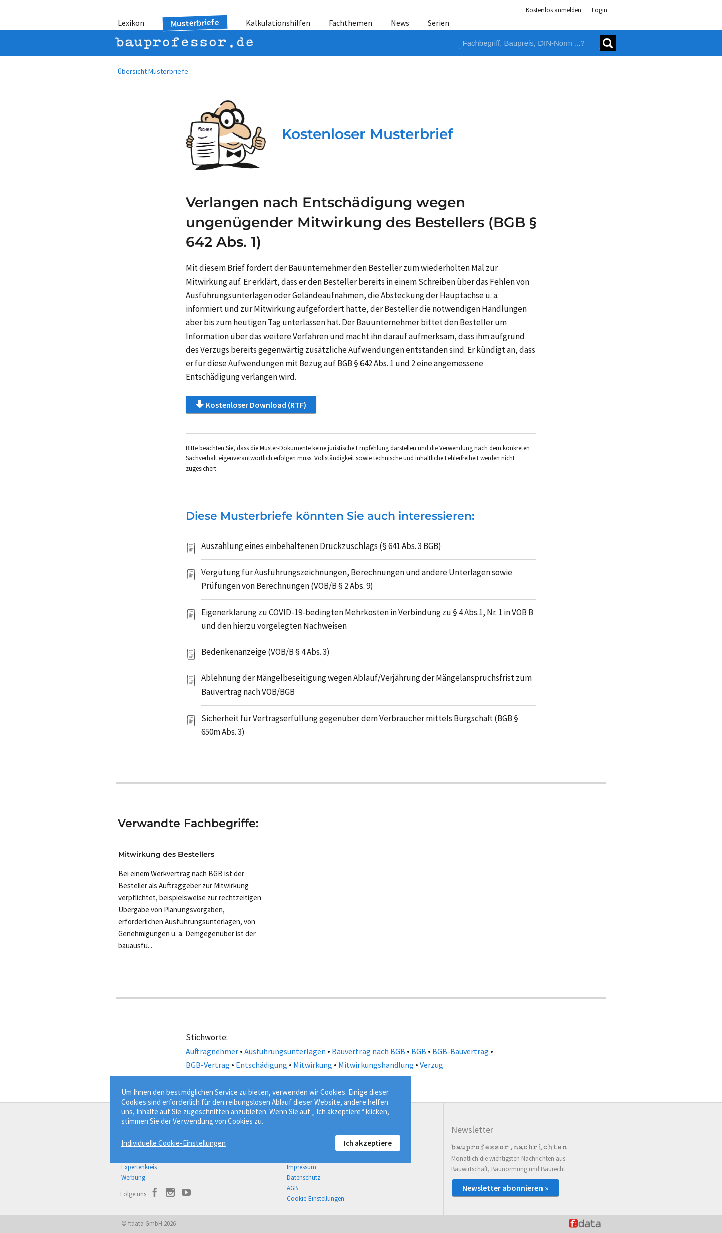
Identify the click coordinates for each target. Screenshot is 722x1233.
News (400, 23)
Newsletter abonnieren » (505, 1188)
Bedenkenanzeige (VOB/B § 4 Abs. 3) (265, 651)
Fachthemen (350, 23)
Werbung (133, 1177)
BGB (418, 1051)
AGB (292, 1188)
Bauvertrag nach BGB (368, 1051)
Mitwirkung (312, 1065)
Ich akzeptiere (368, 1143)
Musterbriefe (195, 23)
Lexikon (131, 23)
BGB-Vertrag (208, 1065)
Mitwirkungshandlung (376, 1065)
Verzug (431, 1065)
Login (599, 10)
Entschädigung (261, 1065)
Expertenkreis (139, 1167)
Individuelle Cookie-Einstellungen (173, 1143)
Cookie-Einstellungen (315, 1198)
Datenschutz (303, 1177)
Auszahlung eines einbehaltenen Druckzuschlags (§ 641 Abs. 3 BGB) (321, 546)
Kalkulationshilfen (278, 23)
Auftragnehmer (212, 1051)
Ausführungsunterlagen (285, 1051)
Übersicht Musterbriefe (153, 71)
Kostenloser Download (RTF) (251, 404)
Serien (438, 23)
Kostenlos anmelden (553, 10)
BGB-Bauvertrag (460, 1051)
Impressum (301, 1167)
